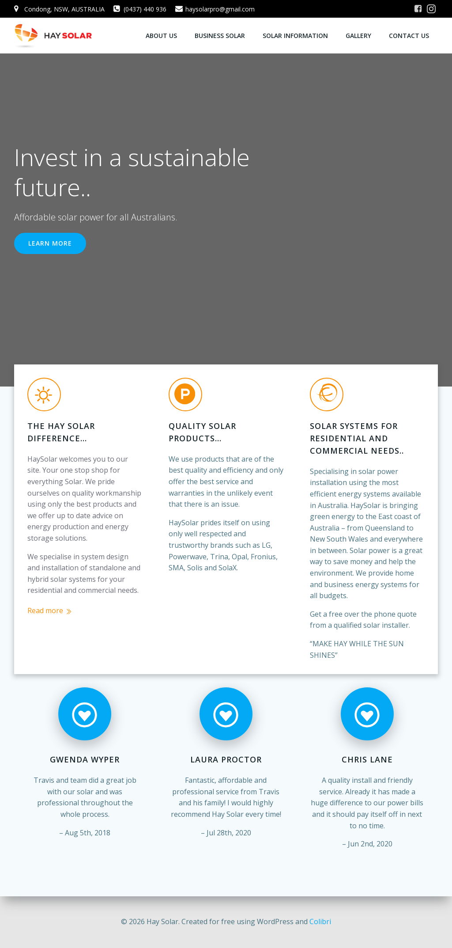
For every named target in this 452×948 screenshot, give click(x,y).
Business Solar (220, 35)
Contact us (409, 35)
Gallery (358, 35)
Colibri (320, 921)
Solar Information (295, 35)
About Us (161, 35)
